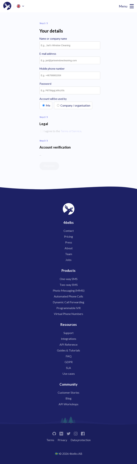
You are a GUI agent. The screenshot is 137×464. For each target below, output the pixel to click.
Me (48, 105)
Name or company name (53, 38)
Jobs (68, 259)
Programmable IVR (68, 308)
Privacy (62, 440)
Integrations (68, 338)
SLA (68, 367)
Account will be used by (53, 98)
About (69, 248)
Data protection (81, 440)
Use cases (68, 373)
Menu (123, 6)
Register (49, 165)
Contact (68, 230)
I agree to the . (62, 131)
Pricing (68, 236)
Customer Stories (68, 392)
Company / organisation (75, 105)
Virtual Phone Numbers (68, 313)
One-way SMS (69, 279)
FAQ (69, 356)
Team (68, 254)
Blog (68, 398)
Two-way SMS (68, 284)
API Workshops (68, 404)
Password (45, 83)
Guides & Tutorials (68, 350)
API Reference (68, 344)
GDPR (69, 362)
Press (68, 242)
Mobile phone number (52, 68)
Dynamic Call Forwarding (68, 302)
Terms (50, 440)
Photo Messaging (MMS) (68, 290)
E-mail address (47, 53)
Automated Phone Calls (68, 296)
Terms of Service (71, 131)
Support (68, 333)
